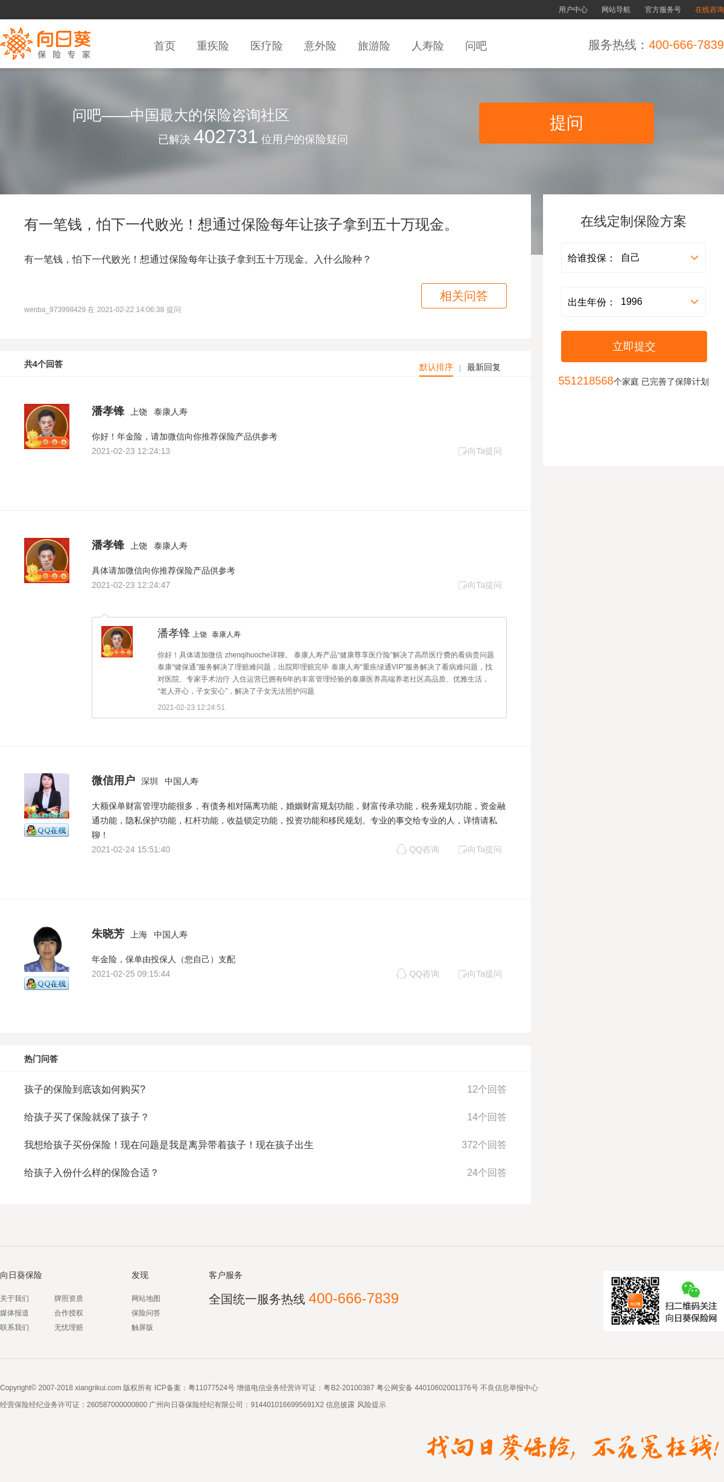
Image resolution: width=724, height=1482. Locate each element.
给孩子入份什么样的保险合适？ (91, 1172)
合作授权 (68, 1313)
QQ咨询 (418, 849)
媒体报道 (14, 1313)
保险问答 (146, 1313)
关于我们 (14, 1298)
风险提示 (370, 1405)
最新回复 (484, 367)
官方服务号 (663, 9)
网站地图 (146, 1298)
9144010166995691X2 (286, 1405)
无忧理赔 (68, 1327)
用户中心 (573, 9)
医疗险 (268, 46)
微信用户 (113, 781)
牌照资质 (68, 1298)
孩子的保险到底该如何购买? (84, 1089)
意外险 (322, 46)
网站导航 (616, 9)
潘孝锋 (108, 411)
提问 (566, 122)
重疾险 (214, 46)
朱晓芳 (108, 934)
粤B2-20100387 (348, 1388)
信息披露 (339, 1405)
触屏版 (142, 1327)
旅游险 (375, 46)
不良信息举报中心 (509, 1388)
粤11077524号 (211, 1388)
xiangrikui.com (98, 1388)
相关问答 (464, 295)
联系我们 (14, 1327)
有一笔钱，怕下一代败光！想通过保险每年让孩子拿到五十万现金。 (241, 224)
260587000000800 (117, 1405)
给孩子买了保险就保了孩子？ (87, 1117)
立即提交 (634, 346)
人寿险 (429, 46)
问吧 (477, 46)
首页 (166, 46)
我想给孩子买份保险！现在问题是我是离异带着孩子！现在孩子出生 (169, 1145)
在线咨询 (709, 9)
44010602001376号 (446, 1388)
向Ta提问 (480, 451)
